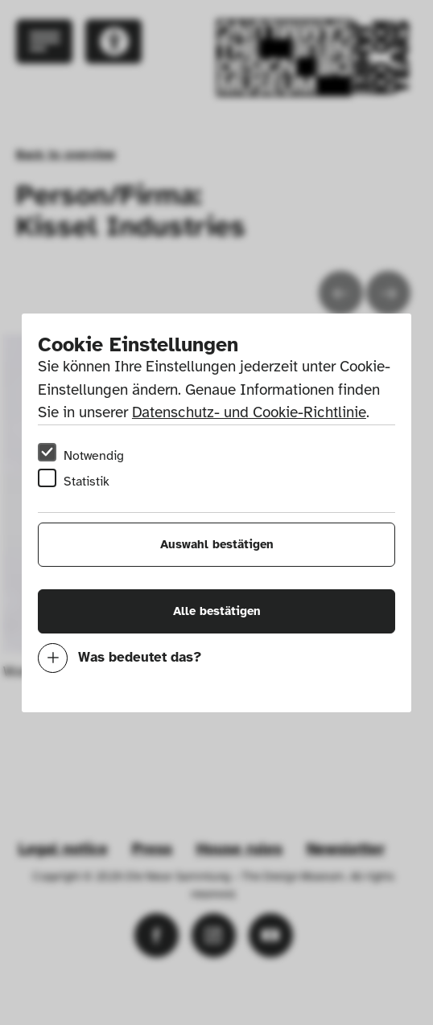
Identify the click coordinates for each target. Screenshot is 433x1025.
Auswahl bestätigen (217, 544)
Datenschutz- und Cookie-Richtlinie (249, 412)
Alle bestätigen (217, 611)
